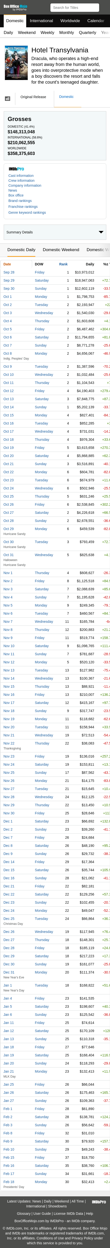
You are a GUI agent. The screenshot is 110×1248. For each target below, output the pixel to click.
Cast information (21, 176)
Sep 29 (8, 280)
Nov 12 (8, 662)
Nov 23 (8, 756)
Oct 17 (8, 431)
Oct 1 (7, 297)
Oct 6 (7, 337)
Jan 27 (8, 1101)
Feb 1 (7, 1109)
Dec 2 (8, 829)
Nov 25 (8, 773)
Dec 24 (8, 911)
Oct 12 (8, 391)
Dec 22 (8, 894)
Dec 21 (8, 886)
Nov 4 (8, 597)
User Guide (42, 1214)
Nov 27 (8, 789)
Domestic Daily (21, 249)
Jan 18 (8, 1047)
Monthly (66, 32)
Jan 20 (8, 1063)
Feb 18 (8, 1182)
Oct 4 (7, 321)
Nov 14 (8, 678)
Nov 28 (8, 797)
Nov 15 (8, 686)
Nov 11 (8, 654)
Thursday (42, 321)
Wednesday (44, 313)
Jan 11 (8, 1023)
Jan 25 (8, 1084)
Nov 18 (8, 711)
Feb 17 (8, 1174)
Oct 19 (8, 448)
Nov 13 (8, 670)
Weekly (47, 32)
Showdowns (57, 1206)
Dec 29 (8, 956)
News (12, 190)
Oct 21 (8, 464)
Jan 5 (7, 1006)
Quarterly (87, 32)
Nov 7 (8, 622)
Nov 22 (8, 743)
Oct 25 (8, 496)
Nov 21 (8, 735)
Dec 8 (8, 846)
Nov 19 (8, 719)
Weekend (27, 32)
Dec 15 (8, 870)
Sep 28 (8, 272)
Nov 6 (8, 613)
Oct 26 (8, 504)
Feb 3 (7, 1125)
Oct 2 (7, 305)
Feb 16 (8, 1166)
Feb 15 (8, 1157)
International (41, 20)
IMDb (75, 1221)
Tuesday (41, 305)
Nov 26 (8, 781)
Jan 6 (7, 1015)
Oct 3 (7, 313)
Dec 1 (8, 821)
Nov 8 (8, 630)
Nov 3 (8, 589)
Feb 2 (7, 1117)
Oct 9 (7, 366)
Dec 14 (8, 862)
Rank (63, 264)
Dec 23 (8, 902)
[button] (104, 6)
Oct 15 (8, 415)
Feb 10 (8, 1149)
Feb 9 (7, 1141)
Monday (41, 297)
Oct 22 (8, 472)
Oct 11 (8, 383)
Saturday (42, 280)
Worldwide (70, 20)
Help (89, 1214)
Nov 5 (8, 605)
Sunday (40, 288)
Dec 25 (8, 919)
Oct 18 (8, 439)
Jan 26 (8, 1093)
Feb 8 (7, 1133)
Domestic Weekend (61, 249)
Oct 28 (8, 521)
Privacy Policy (82, 1238)
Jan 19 (8, 1055)
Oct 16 (8, 423)
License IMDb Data (68, 1214)
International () (25, 137)
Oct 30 (8, 542)
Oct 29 (8, 529)
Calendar (96, 20)
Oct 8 (7, 353)
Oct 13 (8, 399)
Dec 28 (8, 948)
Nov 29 (8, 805)
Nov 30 (8, 813)
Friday (39, 272)
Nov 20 (8, 727)
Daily (8, 32)
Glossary (23, 1214)
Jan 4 (7, 998)
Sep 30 (8, 288)
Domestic (15, 20)
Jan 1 (7, 985)
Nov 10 (8, 646)
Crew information (21, 181)
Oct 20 (8, 456)
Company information (24, 185)
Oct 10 (8, 375)
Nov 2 (8, 581)
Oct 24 (8, 488)
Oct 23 (8, 480)
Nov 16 (8, 695)
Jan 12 (8, 1031)
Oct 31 (8, 555)
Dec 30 (8, 964)
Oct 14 (8, 407)
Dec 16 (8, 878)
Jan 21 (8, 1071)
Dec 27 (8, 940)
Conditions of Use (50, 1238)
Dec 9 (8, 854)
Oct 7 (7, 345)
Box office (15, 195)
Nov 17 (8, 703)
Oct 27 (8, 513)
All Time (78, 1201)
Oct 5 (7, 329)
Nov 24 (8, 764)
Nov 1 (8, 573)
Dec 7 (8, 837)
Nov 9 (8, 638)
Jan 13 (8, 1039)
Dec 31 (8, 972)
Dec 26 (8, 932)
